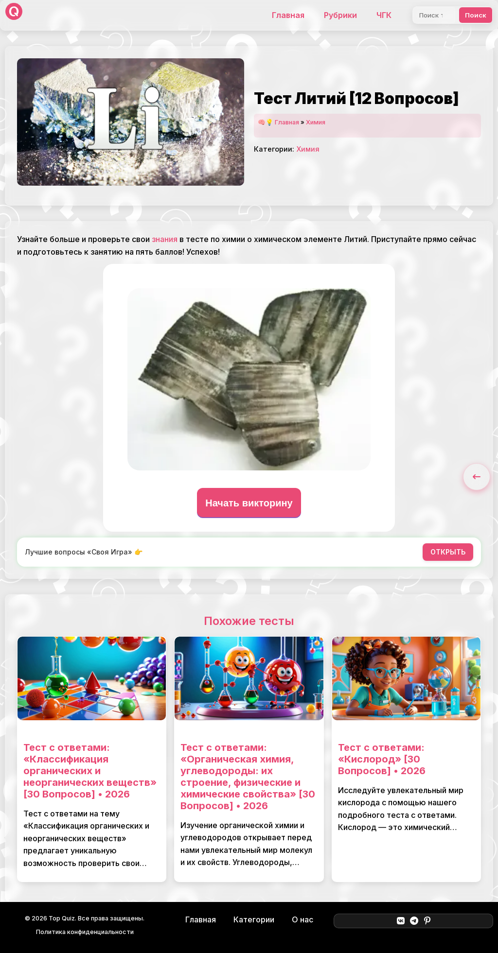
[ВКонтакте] (400, 921)
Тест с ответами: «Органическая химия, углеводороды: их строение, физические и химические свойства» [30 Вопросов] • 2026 (247, 777)
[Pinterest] (427, 921)
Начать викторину (249, 503)
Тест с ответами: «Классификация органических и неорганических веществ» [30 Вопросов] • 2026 (90, 771)
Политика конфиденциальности (85, 932)
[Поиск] (434, 15)
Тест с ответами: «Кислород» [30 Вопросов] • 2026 (382, 759)
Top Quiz (62, 918)
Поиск (475, 15)
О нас (302, 919)
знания (165, 239)
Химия (315, 122)
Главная (288, 15)
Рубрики (340, 15)
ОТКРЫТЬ (447, 552)
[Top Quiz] (13, 15)
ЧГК (383, 15)
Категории (253, 919)
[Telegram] (414, 921)
